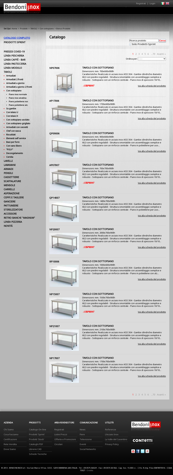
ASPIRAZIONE (11, 193)
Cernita (9, 157)
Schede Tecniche (38, 454)
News (82, 429)
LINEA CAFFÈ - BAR (14, 59)
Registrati (141, 3)
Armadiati (11, 75)
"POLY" (9, 149)
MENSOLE (9, 185)
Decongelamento (14, 153)
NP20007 (54, 229)
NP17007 (54, 358)
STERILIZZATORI (13, 209)
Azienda (80, 11)
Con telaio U (12, 112)
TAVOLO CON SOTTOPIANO (98, 67)
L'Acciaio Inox (111, 434)
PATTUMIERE (11, 205)
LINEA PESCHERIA (14, 55)
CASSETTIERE (11, 177)
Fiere (82, 434)
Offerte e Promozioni (65, 439)
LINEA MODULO (13, 67)
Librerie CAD (35, 449)
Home (67, 10)
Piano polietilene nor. (18, 101)
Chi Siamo (9, 429)
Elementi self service (16, 138)
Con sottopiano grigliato (18, 123)
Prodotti (94, 11)
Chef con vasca (13, 130)
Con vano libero (14, 145)
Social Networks (88, 449)
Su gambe (11, 108)
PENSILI (8, 173)
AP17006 (54, 100)
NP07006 (54, 68)
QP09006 (54, 133)
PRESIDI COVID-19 (14, 51)
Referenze (110, 429)
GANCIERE (9, 201)
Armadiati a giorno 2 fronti (19, 86)
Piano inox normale (18, 94)
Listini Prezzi (60, 434)
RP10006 (54, 261)
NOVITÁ (8, 225)
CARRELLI (9, 189)
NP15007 (54, 294)
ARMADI (8, 169)
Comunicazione (135, 11)
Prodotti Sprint (15, 42)
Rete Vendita (10, 444)
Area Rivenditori (112, 11)
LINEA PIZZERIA (13, 221)
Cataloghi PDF (36, 444)
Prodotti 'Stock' (36, 439)
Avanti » (161, 54)
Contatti (164, 10)
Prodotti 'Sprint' (37, 434)
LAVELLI (8, 160)
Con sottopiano (47, 28)
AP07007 (54, 165)
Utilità (152, 11)
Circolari (58, 444)
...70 (153, 54)
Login (152, 3)
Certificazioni (10, 439)
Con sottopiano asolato (17, 119)
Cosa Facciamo (11, 434)
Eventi (83, 444)
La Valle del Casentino (116, 439)
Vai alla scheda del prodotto (152, 85)
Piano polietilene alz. (18, 105)
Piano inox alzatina (17, 98)
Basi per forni (12, 142)
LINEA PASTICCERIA (15, 63)
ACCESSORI (10, 213)
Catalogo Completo (17, 37)
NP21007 (54, 326)
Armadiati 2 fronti (14, 79)
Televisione (86, 439)
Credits (90, 470)
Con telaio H (12, 116)
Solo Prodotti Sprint (143, 44)
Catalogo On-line (37, 429)
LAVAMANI (10, 165)
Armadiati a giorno (15, 83)
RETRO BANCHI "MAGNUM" (19, 217)
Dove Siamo (10, 449)
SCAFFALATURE (12, 181)
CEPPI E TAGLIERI (14, 197)
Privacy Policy (112, 444)
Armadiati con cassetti (17, 127)
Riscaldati (11, 134)
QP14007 (54, 197)
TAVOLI (33, 28)
